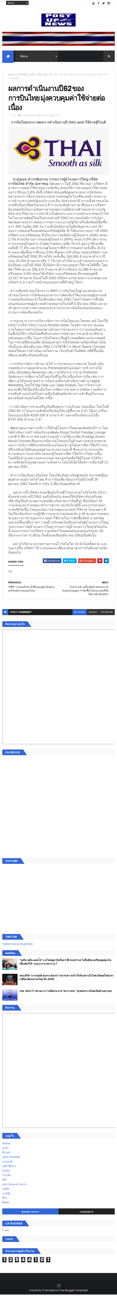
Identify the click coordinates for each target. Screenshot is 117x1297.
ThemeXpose (50, 1292)
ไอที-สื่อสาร (9, 1168)
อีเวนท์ (6, 1155)
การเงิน (6, 1177)
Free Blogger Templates (74, 1292)
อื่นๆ (4, 1200)
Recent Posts (30, 1214)
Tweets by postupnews (17, 946)
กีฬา (4, 1182)
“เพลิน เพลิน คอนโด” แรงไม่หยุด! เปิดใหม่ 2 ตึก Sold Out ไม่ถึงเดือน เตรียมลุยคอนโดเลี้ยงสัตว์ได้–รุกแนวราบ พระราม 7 (65, 964)
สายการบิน (41, 75)
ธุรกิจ (32, 75)
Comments (87, 1214)
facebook (107, 614)
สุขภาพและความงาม (14, 1186)
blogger (79, 614)
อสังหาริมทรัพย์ (11, 1159)
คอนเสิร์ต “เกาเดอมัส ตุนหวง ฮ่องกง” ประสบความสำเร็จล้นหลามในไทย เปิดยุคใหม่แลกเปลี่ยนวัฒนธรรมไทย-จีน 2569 (66, 980)
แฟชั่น (6, 1191)
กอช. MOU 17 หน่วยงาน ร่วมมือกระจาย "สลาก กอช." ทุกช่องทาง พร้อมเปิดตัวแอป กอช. (65, 993)
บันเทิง (6, 1173)
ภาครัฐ (6, 1196)
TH (50, 75)
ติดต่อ (5, 1204)
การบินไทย (22, 75)
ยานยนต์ (7, 1164)
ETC (7, 1232)
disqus (93, 614)
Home (11, 75)
